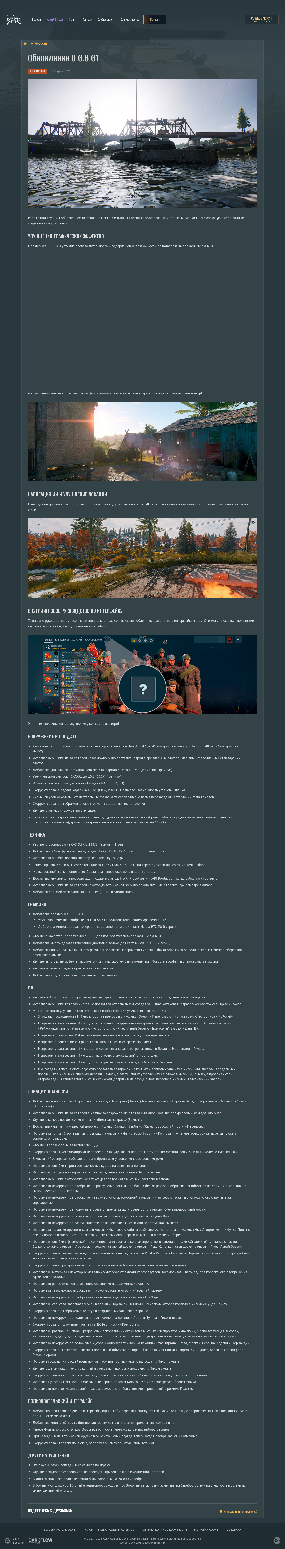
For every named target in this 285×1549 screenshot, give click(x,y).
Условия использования (60, 1528)
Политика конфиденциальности (164, 1528)
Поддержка (234, 1528)
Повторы (87, 19)
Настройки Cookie (206, 1528)
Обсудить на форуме (238, 1510)
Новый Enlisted (55, 19)
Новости (37, 19)
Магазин (155, 19)
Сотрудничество (130, 19)
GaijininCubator (14, 1539)
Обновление (39, 71)
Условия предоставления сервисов (109, 1528)
